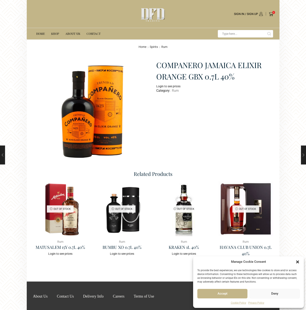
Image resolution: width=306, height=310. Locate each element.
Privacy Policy (256, 302)
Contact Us (65, 296)
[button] (297, 262)
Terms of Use (144, 296)
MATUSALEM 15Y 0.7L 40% (60, 247)
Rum (164, 47)
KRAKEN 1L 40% (184, 247)
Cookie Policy (238, 302)
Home (40, 34)
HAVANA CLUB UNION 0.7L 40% (246, 250)
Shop (55, 34)
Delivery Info (93, 296)
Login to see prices (168, 86)
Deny (274, 293)
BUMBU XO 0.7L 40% (122, 247)
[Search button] (269, 33)
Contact (94, 34)
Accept (222, 293)
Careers (118, 296)
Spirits (154, 47)
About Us (72, 34)
